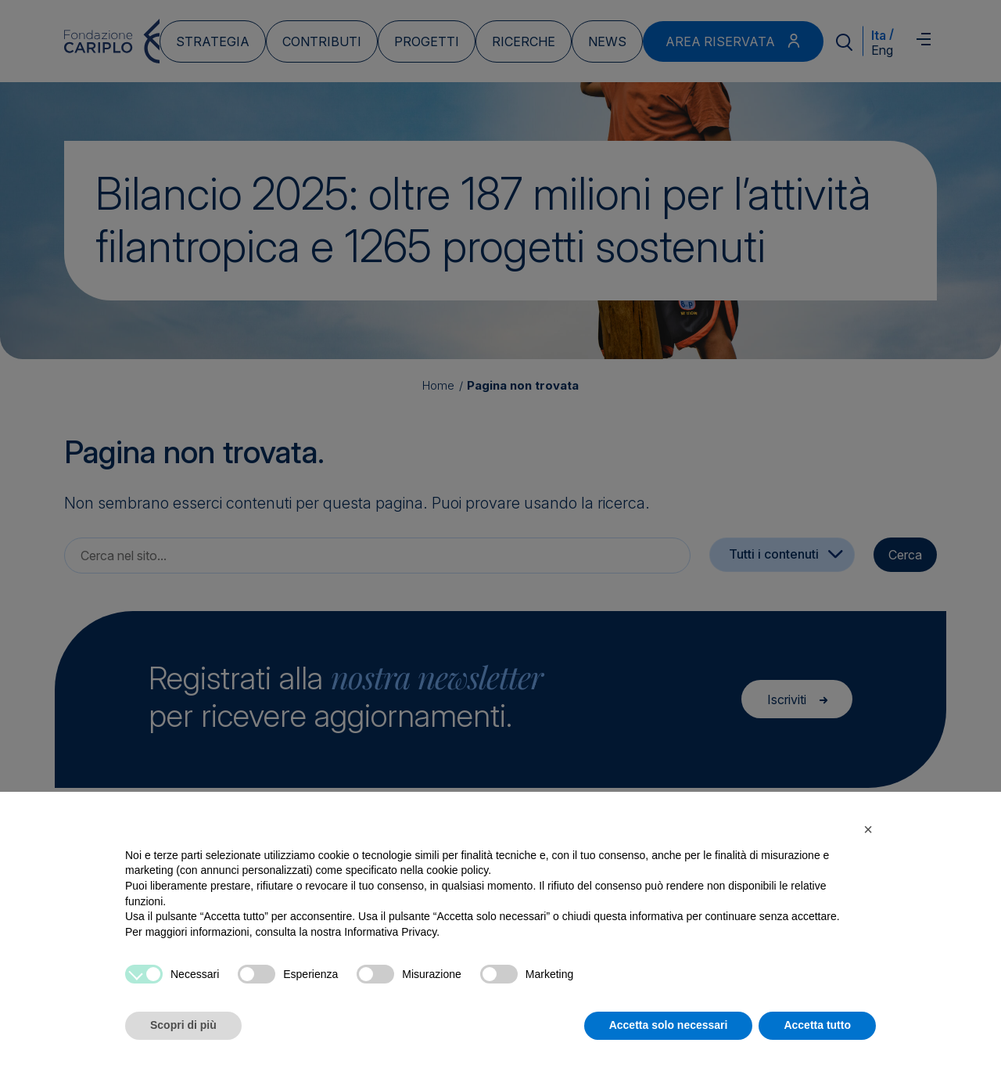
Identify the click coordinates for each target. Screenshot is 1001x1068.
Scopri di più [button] (183, 1025)
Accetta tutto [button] (817, 1025)
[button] (868, 829)
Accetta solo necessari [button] (668, 1025)
